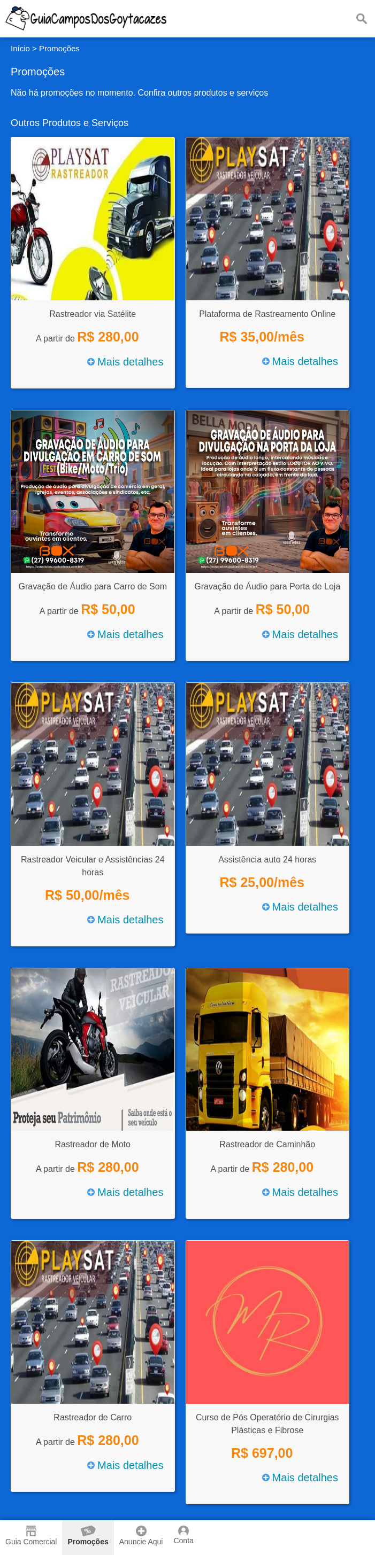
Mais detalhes (125, 362)
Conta (183, 1535)
